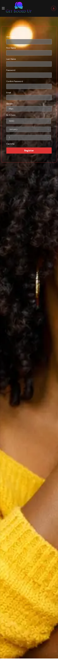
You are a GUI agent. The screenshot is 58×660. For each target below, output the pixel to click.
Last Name (11, 59)
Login (53, 8)
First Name (11, 48)
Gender (9, 103)
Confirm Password (14, 81)
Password (10, 70)
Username (10, 36)
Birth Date (11, 115)
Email (8, 92)
